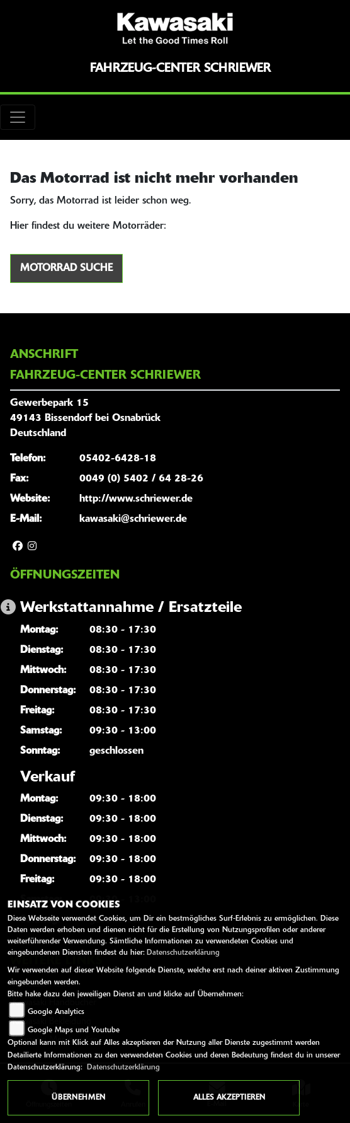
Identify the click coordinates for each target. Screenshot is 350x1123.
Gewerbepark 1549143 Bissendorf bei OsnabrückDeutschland (85, 418)
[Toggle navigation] (17, 117)
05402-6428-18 (117, 459)
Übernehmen (78, 1098)
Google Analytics (56, 1012)
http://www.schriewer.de (136, 499)
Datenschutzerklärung (183, 953)
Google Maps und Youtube (74, 1030)
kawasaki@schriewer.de (133, 519)
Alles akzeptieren (229, 1098)
